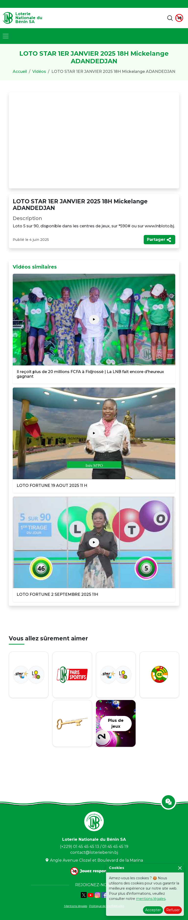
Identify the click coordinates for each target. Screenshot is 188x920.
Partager (159, 239)
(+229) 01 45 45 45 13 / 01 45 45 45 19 (94, 846)
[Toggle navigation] (5, 36)
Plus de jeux (116, 723)
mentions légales (150, 898)
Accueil (20, 71)
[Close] (179, 867)
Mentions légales (75, 906)
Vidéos (39, 71)
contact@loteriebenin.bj (94, 852)
